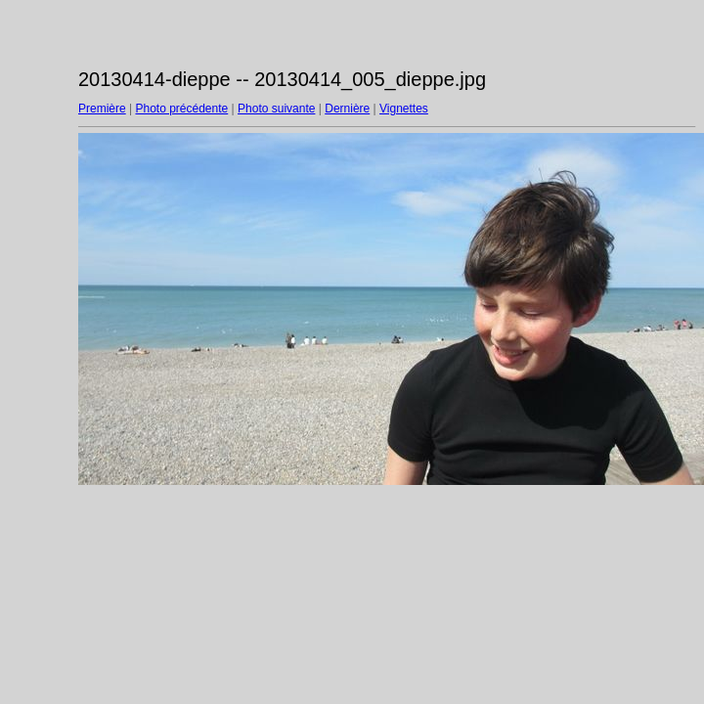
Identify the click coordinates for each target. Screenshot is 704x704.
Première (102, 108)
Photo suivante (276, 108)
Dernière (347, 108)
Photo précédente (181, 108)
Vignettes (403, 108)
